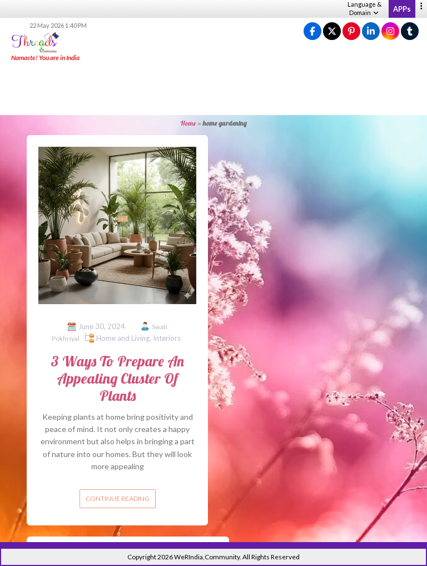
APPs (402, 8)
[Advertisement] (213, 89)
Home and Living (123, 338)
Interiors (167, 338)
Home (188, 123)
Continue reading (118, 498)
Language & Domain (364, 8)
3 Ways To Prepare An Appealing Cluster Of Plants (117, 378)
